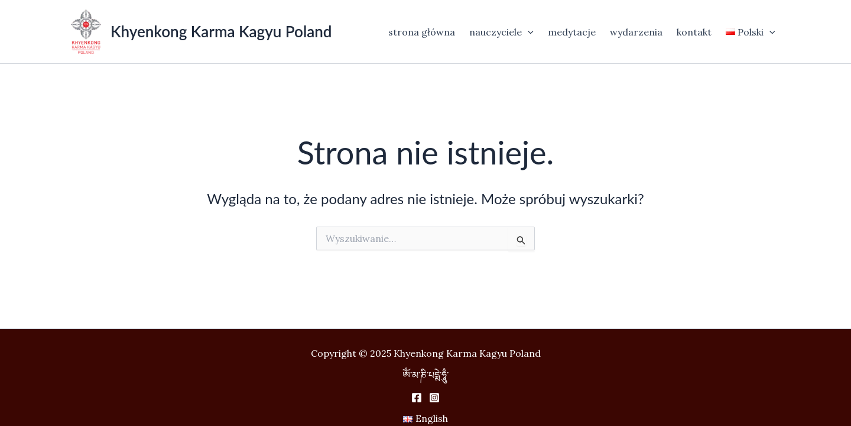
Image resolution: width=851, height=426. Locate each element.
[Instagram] (434, 397)
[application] (528, 32)
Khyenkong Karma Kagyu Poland (221, 31)
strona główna (421, 32)
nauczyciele (501, 32)
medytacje (572, 32)
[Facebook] (416, 397)
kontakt (694, 32)
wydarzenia (636, 32)
